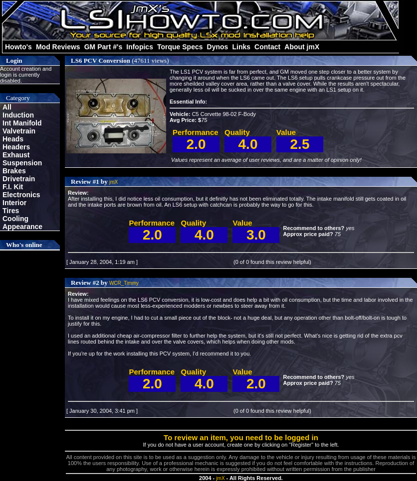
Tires (10, 211)
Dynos (217, 47)
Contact (267, 47)
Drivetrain (18, 179)
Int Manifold (22, 123)
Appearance (22, 227)
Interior (14, 203)
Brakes (14, 171)
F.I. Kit (12, 187)
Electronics (21, 195)
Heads (12, 139)
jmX (113, 182)
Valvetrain (18, 131)
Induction (18, 115)
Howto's (18, 47)
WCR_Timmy (124, 283)
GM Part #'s (103, 47)
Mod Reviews (58, 47)
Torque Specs (180, 47)
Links (241, 47)
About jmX (301, 47)
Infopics (139, 47)
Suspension (22, 163)
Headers (16, 147)
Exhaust (15, 155)
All (6, 107)
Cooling (15, 219)
